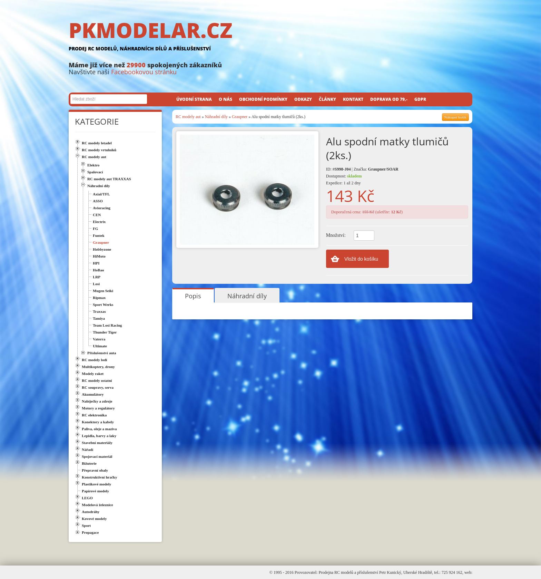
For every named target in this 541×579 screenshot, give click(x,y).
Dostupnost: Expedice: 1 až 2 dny (344, 179)
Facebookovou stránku (144, 72)
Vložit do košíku (361, 259)
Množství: (336, 235)
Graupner (239, 116)
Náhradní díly (216, 116)
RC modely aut (188, 116)
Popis (193, 296)
